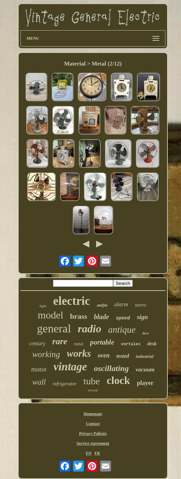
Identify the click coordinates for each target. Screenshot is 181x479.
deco (145, 333)
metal (78, 344)
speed (123, 318)
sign (142, 316)
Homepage (93, 413)
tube (92, 381)
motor (39, 369)
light (42, 306)
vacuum (145, 369)
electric (71, 301)
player (145, 383)
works (79, 353)
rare (60, 341)
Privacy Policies (93, 433)
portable (102, 342)
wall (39, 382)
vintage (70, 367)
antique (121, 330)
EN (89, 453)
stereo (140, 305)
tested (122, 356)
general (54, 328)
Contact (93, 423)
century (37, 343)
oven (104, 355)
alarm (121, 304)
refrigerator (65, 383)
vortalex (131, 344)
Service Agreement (92, 443)
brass (78, 316)
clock (118, 380)
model (50, 314)
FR (97, 453)
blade (101, 316)
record (93, 390)
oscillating (111, 368)
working (46, 354)
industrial (144, 356)
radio (89, 329)
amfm (102, 305)
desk (152, 343)
